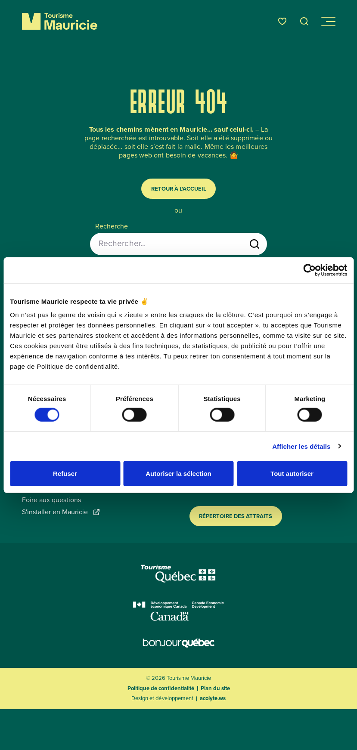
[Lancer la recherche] (254, 244)
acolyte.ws (213, 698)
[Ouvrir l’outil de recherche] (304, 21)
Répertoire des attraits (235, 516)
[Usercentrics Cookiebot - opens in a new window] (309, 269)
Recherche (111, 226)
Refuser (65, 473)
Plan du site (215, 688)
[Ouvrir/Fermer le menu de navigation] (327, 21)
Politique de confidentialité (160, 688)
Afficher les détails (301, 446)
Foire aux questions (51, 500)
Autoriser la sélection (178, 473)
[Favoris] (282, 21)
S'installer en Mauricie (60, 512)
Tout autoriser (292, 473)
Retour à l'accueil (178, 189)
